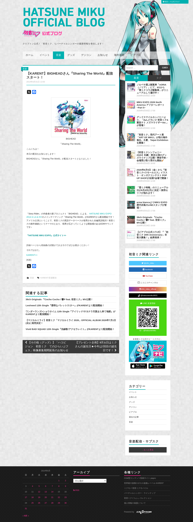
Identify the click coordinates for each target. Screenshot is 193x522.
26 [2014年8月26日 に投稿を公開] (39, 495)
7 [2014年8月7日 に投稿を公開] (52, 478)
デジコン (86, 47)
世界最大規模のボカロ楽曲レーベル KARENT (144, 475)
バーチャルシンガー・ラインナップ (139, 485)
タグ (159, 69)
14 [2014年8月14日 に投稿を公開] (52, 483)
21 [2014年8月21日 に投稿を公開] (52, 489)
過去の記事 (134, 409)
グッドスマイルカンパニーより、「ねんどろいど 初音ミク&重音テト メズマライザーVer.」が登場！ (152, 112)
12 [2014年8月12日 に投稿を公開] (39, 483)
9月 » (26, 507)
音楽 (58, 47)
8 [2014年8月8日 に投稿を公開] (58, 478)
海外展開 (119, 47)
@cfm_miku (148, 255)
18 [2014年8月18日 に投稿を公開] (33, 489)
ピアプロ (135, 47)
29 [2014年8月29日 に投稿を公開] (59, 495)
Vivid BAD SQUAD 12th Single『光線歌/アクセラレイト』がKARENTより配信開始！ (70, 320)
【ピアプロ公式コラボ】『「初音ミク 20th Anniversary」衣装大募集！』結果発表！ (152, 226)
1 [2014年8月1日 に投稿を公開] (58, 472)
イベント (45, 47)
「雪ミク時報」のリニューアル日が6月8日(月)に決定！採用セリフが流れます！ (152, 182)
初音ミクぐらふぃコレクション (138, 490)
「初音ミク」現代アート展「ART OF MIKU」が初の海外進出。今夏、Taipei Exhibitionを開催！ (152, 130)
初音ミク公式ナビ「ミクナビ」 (147, 331)
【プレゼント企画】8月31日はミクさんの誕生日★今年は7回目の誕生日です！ (96, 338)
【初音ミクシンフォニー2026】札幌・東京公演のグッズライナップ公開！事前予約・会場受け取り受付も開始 (152, 148)
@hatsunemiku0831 (147, 287)
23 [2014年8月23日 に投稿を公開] (65, 489)
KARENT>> (31, 246)
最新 (136, 69)
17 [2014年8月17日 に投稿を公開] (26, 489)
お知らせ (103, 47)
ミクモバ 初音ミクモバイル (136, 480)
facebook (148, 261)
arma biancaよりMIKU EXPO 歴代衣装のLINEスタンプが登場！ (152, 197)
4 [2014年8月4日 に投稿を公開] (32, 478)
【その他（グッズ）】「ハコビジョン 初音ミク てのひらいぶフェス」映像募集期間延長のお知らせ (46, 338)
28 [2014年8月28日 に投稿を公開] (52, 495)
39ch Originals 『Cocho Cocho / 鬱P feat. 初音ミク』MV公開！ (59, 291)
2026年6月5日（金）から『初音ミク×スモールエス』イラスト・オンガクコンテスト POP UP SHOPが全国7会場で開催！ (152, 165)
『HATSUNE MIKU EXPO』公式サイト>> (46, 227)
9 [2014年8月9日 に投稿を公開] (65, 478)
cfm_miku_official (147, 281)
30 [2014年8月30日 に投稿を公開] (65, 495)
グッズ (71, 47)
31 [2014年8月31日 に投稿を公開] (26, 500)
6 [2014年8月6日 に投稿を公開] (45, 478)
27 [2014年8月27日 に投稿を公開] (46, 495)
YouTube (148, 268)
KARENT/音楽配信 (48, 269)
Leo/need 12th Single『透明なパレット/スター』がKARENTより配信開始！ (65, 297)
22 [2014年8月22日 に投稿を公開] (59, 489)
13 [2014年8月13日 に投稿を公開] (46, 483)
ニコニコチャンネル (148, 274)
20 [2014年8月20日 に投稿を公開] (46, 489)
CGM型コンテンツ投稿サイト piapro (140, 470)
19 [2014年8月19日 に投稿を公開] (39, 489)
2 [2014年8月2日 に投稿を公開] (65, 472)
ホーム (29, 47)
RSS (76, 482)
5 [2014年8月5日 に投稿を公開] (39, 478)
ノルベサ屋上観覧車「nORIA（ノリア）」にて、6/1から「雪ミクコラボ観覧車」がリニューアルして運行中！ (152, 80)
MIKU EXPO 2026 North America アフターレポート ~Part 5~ (150, 97)
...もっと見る (147, 441)
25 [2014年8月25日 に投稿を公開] (33, 495)
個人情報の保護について (135, 495)
